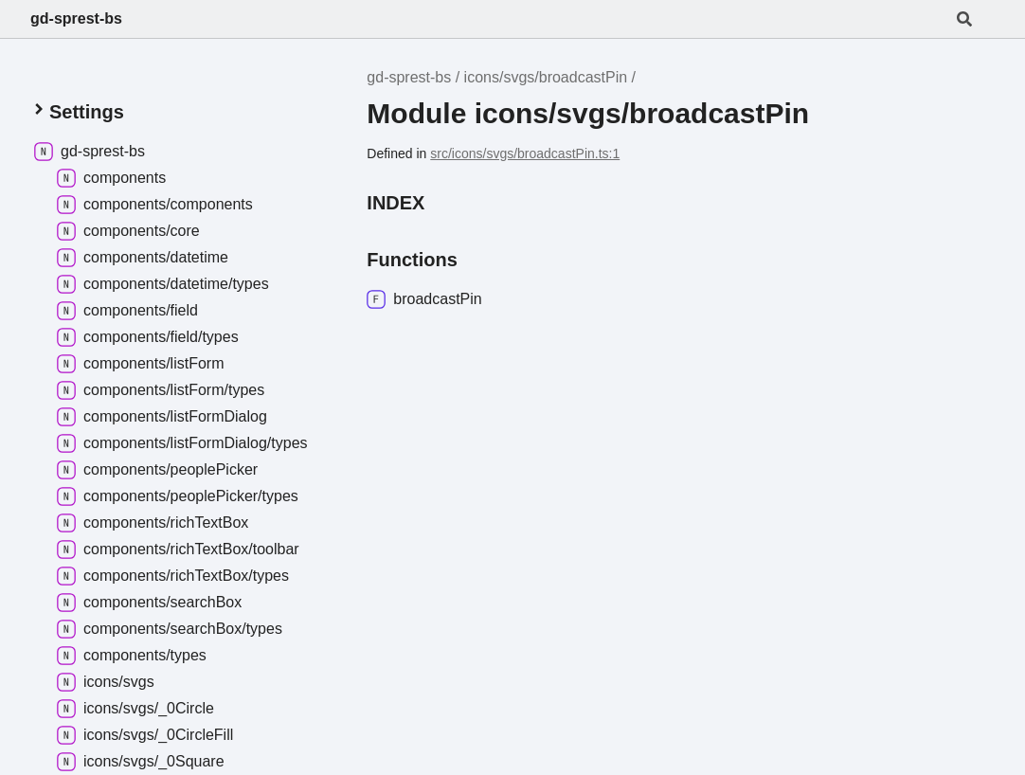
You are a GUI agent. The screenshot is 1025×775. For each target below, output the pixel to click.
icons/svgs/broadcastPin (546, 77)
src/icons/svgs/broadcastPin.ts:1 (525, 153)
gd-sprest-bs (76, 18)
